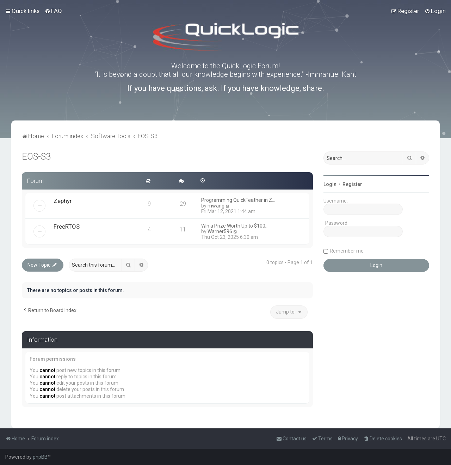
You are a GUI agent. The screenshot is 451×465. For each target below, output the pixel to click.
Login (329, 184)
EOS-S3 (36, 156)
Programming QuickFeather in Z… (238, 200)
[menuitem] (53, 11)
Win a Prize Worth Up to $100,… (235, 226)
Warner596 (220, 231)
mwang (216, 206)
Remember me (347, 251)
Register (352, 184)
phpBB (40, 457)
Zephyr (63, 200)
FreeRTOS (67, 226)
